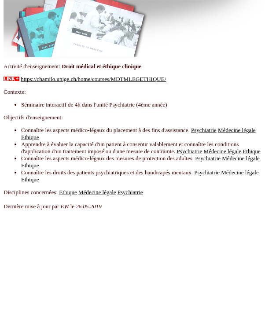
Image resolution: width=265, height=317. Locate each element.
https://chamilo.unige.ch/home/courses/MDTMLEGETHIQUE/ (93, 79)
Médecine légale (237, 130)
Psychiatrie (204, 130)
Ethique (30, 137)
